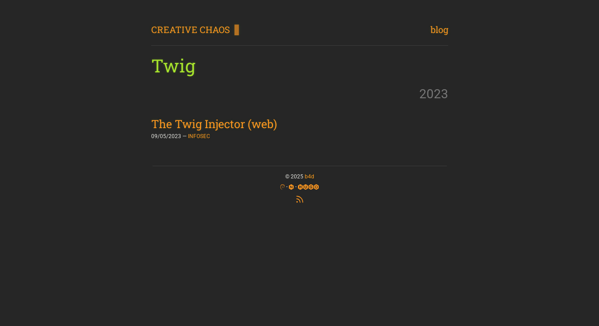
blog (439, 29)
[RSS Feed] (299, 198)
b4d (309, 176)
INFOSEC (199, 136)
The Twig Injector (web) (214, 123)
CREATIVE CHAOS (190, 29)
